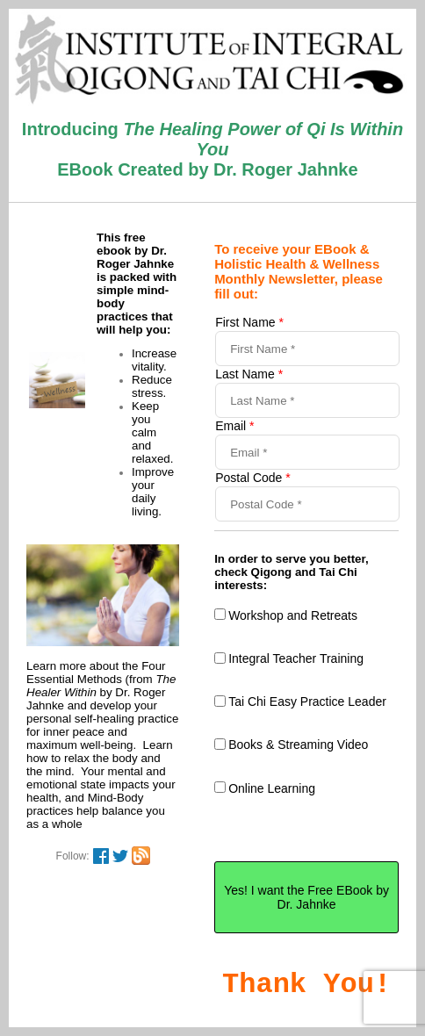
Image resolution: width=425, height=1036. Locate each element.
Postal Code (253, 478)
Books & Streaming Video (298, 744)
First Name (249, 322)
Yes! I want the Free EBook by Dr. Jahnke (306, 897)
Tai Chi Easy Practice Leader (307, 701)
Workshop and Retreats (292, 615)
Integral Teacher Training (296, 658)
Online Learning (271, 788)
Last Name (249, 374)
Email (234, 426)
